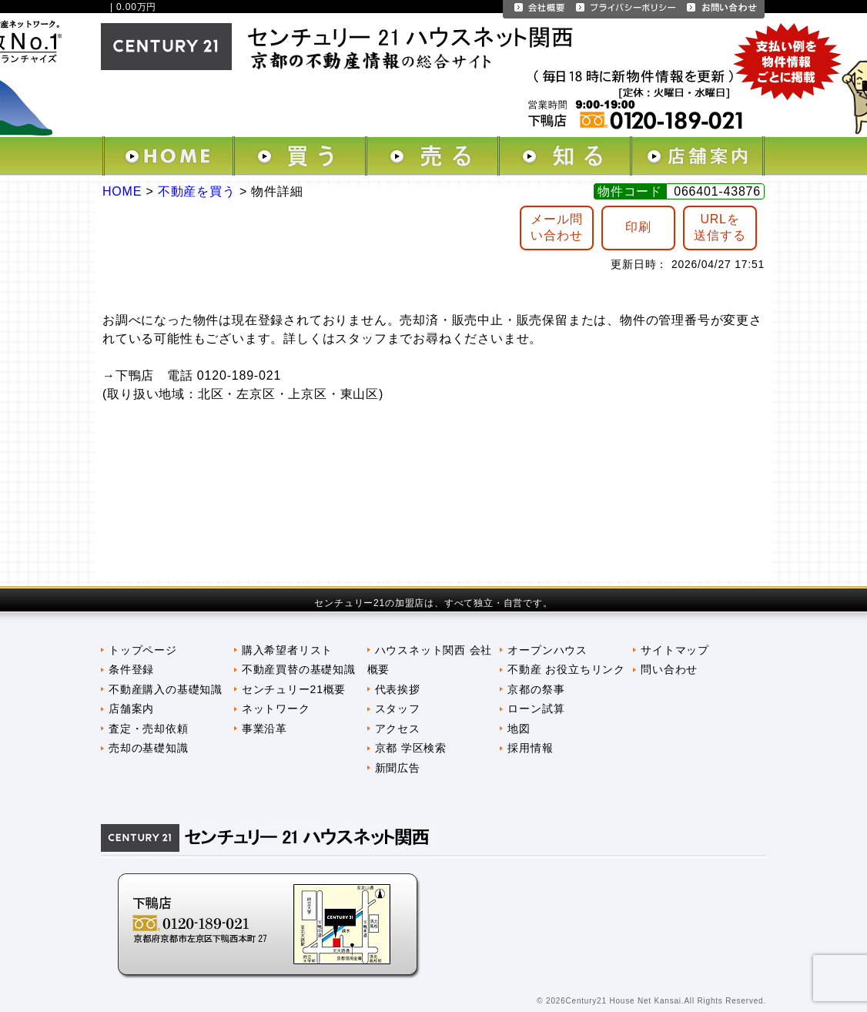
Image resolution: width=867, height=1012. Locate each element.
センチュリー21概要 (294, 689)
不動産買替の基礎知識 (299, 669)
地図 (519, 728)
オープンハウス (547, 650)
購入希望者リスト (287, 650)
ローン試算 (535, 708)
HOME (122, 191)
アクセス (397, 728)
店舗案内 (131, 708)
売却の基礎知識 (149, 748)
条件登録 (131, 669)
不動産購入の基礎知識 (166, 689)
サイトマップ (675, 650)
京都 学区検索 (411, 748)
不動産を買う (197, 191)
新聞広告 (397, 768)
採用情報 (530, 748)
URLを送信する (719, 227)
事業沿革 (264, 728)
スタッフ (397, 708)
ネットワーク (276, 708)
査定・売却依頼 (149, 728)
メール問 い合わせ (556, 227)
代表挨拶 (397, 689)
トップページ (143, 650)
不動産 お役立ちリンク (566, 669)
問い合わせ (669, 669)
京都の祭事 (535, 689)
